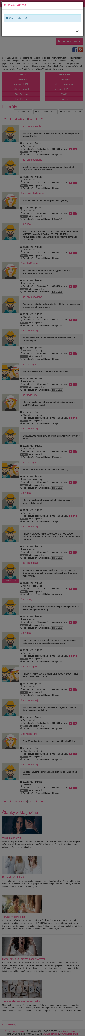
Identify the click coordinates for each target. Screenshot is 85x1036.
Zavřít (77, 31)
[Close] (80, 4)
